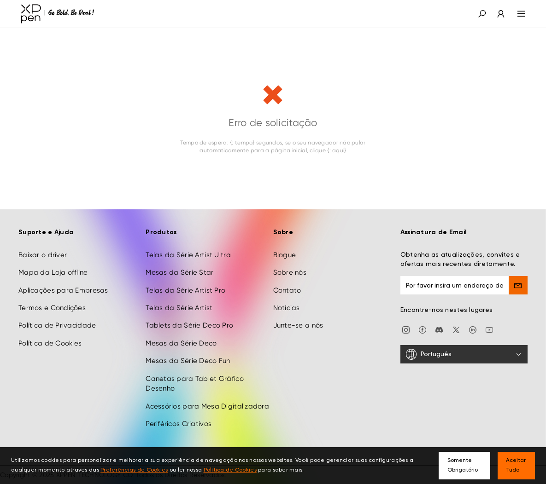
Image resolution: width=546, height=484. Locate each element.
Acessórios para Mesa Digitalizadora (207, 406)
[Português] (464, 354)
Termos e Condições (52, 308)
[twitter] (456, 329)
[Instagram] (405, 329)
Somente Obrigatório (462, 465)
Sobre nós (290, 272)
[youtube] (489, 329)
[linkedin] (472, 329)
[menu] (516, 14)
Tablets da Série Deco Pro (189, 325)
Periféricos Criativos (178, 424)
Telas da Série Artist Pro (185, 290)
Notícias (286, 308)
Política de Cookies (50, 343)
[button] (482, 14)
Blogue (284, 255)
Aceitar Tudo (516, 465)
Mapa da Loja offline (53, 272)
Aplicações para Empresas (63, 290)
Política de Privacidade (57, 325)
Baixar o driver (42, 255)
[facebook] (422, 329)
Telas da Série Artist (179, 308)
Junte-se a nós (298, 325)
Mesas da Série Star (179, 272)
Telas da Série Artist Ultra (188, 255)
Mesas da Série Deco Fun (188, 361)
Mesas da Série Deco (181, 343)
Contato (287, 290)
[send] (518, 285)
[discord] (439, 329)
